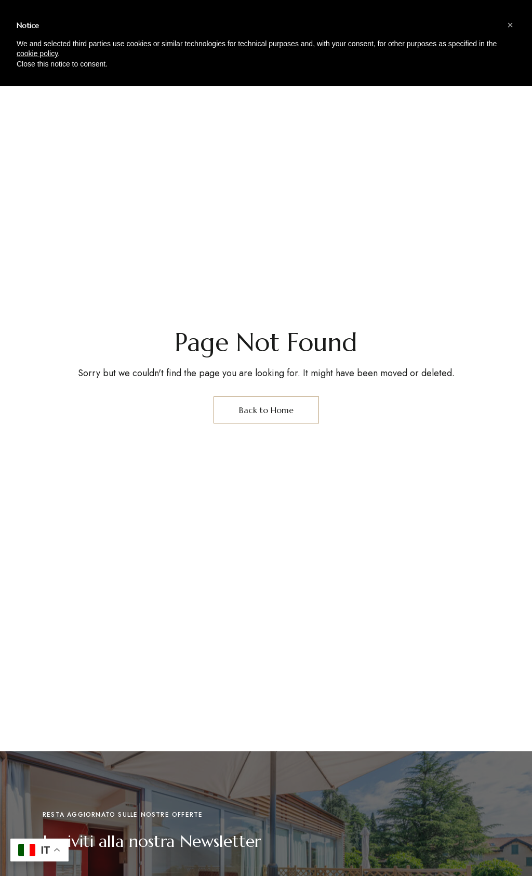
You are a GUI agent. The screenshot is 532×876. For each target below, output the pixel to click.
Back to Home (266, 410)
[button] (510, 25)
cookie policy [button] (37, 53)
